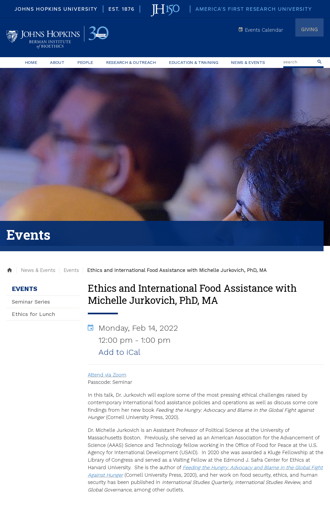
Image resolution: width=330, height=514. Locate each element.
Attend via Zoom (107, 375)
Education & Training (193, 62)
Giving (309, 29)
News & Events (248, 62)
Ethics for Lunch (33, 314)
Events (24, 289)
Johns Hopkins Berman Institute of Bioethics (57, 37)
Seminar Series (31, 301)
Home (31, 62)
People (85, 62)
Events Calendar (264, 30)
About (57, 62)
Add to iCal (119, 352)
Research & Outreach (131, 62)
